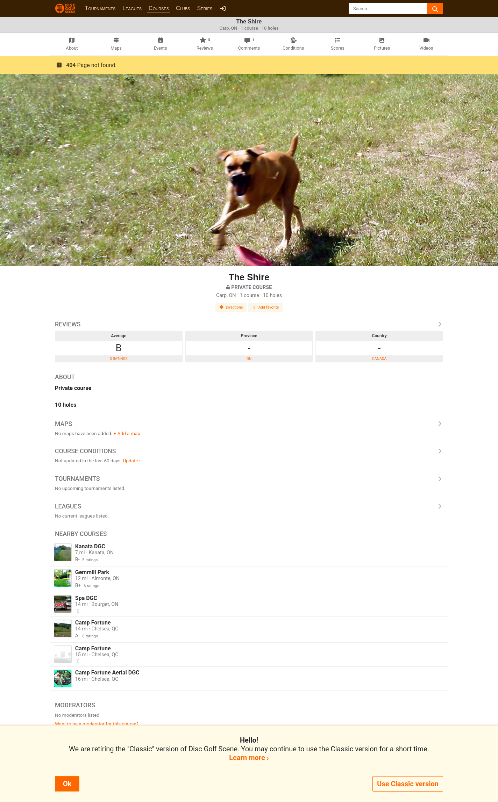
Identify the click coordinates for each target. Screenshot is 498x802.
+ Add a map (127, 433)
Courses (159, 8)
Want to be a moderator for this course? (96, 724)
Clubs (183, 8)
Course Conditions (249, 451)
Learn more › (249, 757)
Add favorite (265, 307)
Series (204, 8)
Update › (132, 460)
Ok (67, 784)
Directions (231, 307)
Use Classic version (408, 784)
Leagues (132, 8)
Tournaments (100, 8)
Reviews (249, 324)
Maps (249, 423)
